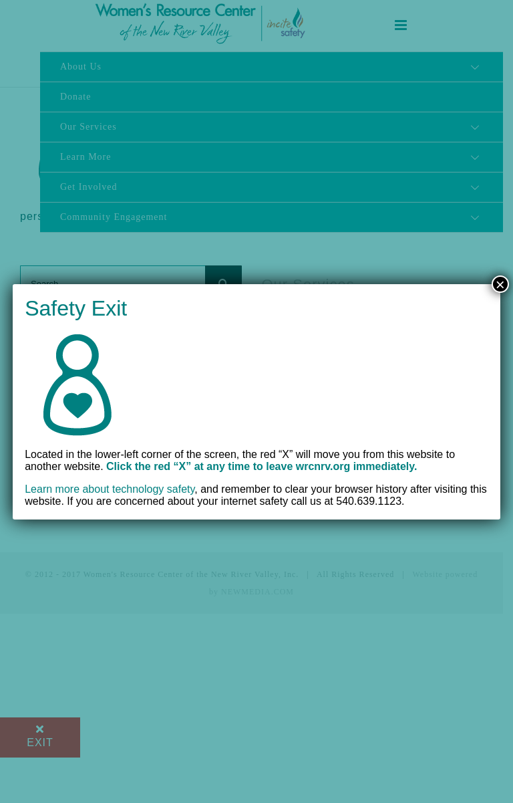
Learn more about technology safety (109, 489)
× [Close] (500, 284)
